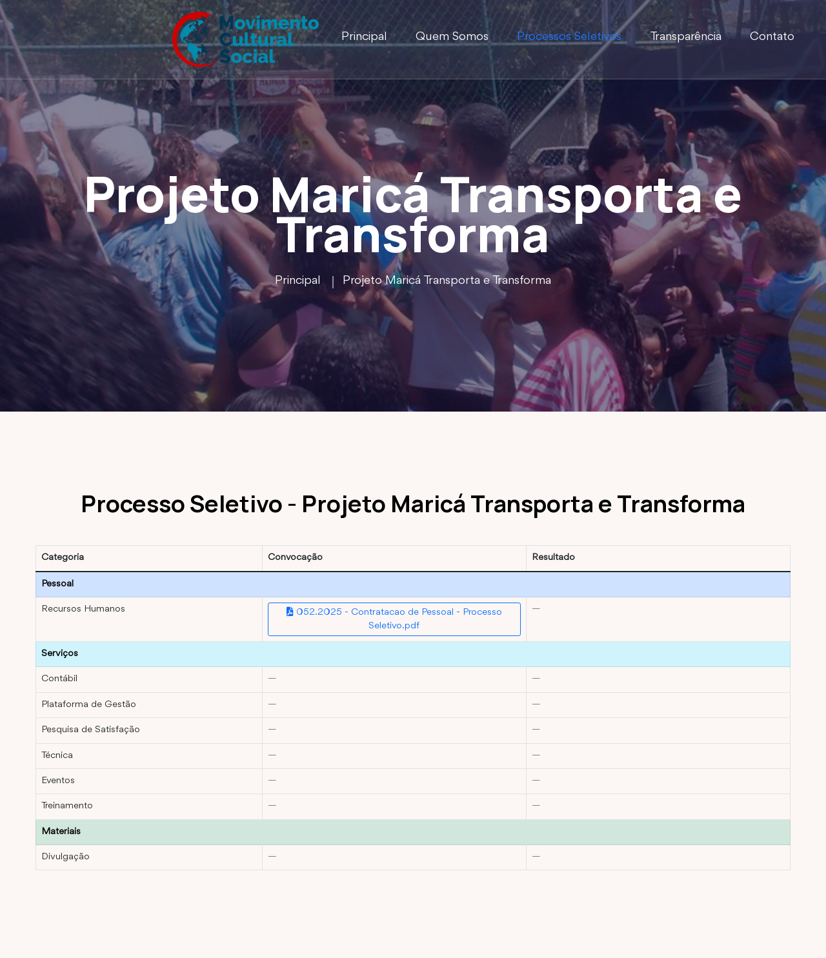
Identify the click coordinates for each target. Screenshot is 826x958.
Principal (364, 36)
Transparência (685, 36)
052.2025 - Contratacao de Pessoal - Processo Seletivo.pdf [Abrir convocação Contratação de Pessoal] (394, 619)
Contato (772, 36)
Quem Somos (452, 36)
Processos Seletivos (569, 36)
